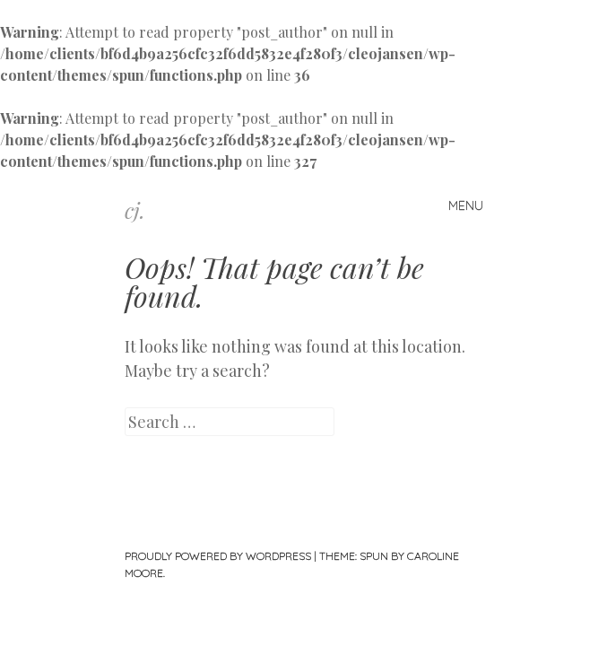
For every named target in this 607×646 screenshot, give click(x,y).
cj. (135, 210)
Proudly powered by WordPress (218, 556)
